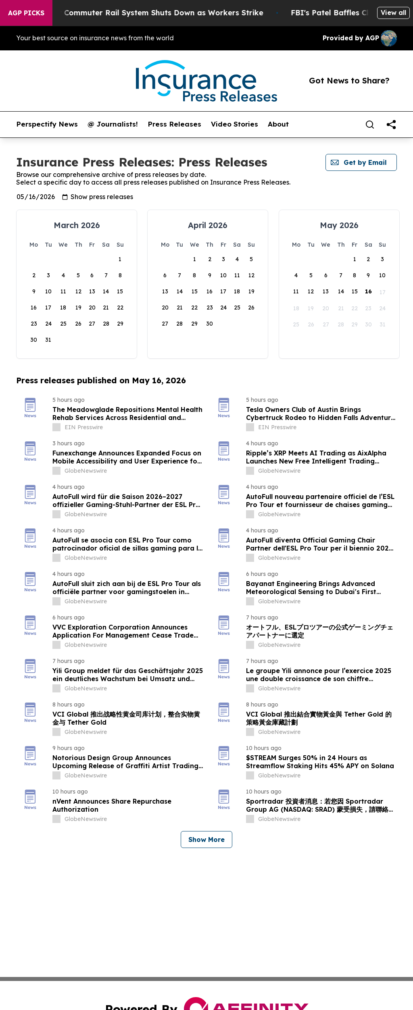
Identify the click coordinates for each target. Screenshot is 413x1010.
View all (393, 12)
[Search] (370, 124)
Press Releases (174, 124)
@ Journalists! (113, 124)
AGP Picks (26, 13)
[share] (391, 124)
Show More (206, 839)
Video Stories (234, 124)
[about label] (56, 427)
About (278, 124)
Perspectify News (47, 124)
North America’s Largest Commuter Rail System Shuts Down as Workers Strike (147, 12)
